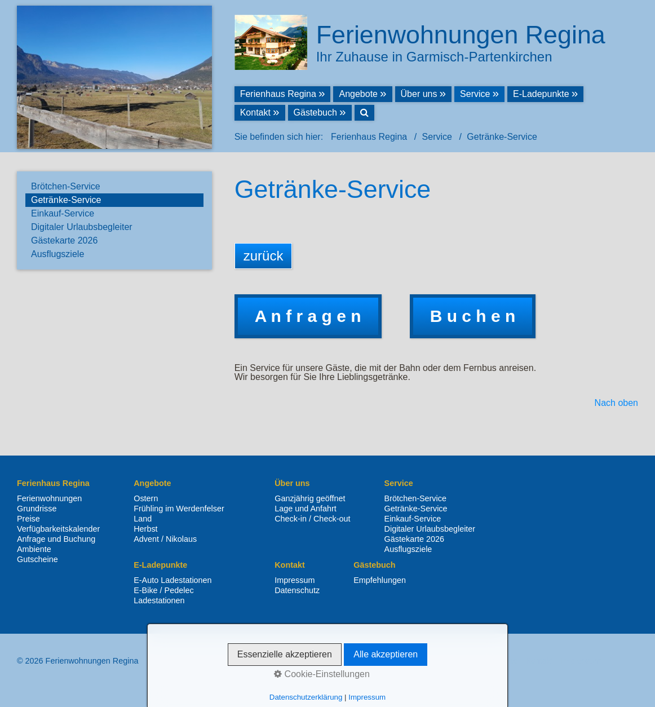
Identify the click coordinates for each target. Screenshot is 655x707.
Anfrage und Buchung (56, 538)
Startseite (501, 660)
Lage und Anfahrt (306, 508)
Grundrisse (36, 508)
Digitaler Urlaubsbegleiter (81, 227)
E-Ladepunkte (541, 94)
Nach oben (616, 403)
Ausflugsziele (57, 254)
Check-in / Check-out (312, 518)
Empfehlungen (379, 580)
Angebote (358, 94)
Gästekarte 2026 (64, 240)
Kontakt (255, 112)
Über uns (419, 94)
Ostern (146, 498)
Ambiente (34, 549)
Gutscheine (37, 559)
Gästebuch (315, 112)
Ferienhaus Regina (278, 94)
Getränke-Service (66, 200)
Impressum (295, 580)
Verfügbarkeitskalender (58, 528)
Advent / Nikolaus (165, 538)
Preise (28, 518)
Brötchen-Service (65, 186)
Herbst (145, 528)
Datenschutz (297, 590)
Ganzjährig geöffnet (310, 498)
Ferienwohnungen (49, 498)
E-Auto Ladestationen (172, 580)
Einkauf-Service (62, 213)
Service (475, 94)
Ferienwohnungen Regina (460, 34)
